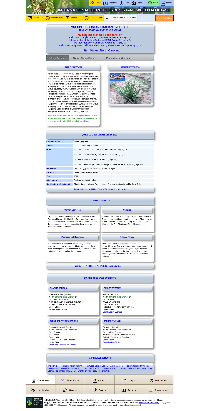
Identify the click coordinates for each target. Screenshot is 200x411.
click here (85, 121)
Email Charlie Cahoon (58, 309)
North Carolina (110, 50)
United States (89, 50)
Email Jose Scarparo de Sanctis (62, 345)
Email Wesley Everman (112, 312)
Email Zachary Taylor (111, 342)
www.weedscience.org (149, 402)
